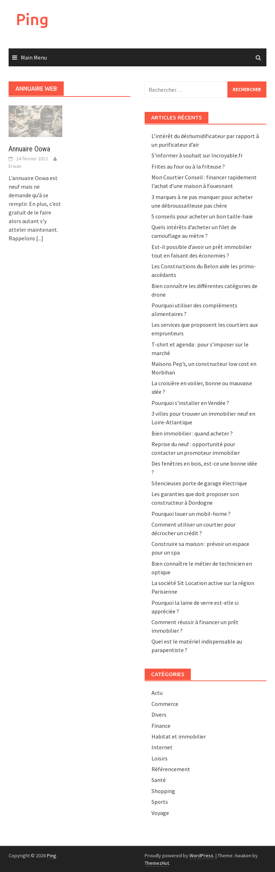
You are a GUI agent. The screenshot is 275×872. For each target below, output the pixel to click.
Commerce (164, 703)
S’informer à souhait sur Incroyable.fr (197, 155)
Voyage (160, 812)
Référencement (170, 769)
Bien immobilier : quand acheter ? (192, 433)
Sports (159, 801)
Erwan (15, 166)
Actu (157, 692)
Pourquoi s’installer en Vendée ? (190, 402)
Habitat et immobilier (178, 736)
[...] (39, 238)
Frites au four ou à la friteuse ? (188, 166)
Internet (162, 747)
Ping (32, 19)
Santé (158, 779)
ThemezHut (157, 863)
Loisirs (159, 758)
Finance (160, 725)
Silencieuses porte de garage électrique (199, 483)
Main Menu (34, 57)
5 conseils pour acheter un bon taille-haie (202, 216)
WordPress (201, 855)
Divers (159, 714)
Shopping (163, 791)
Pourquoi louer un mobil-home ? (191, 513)
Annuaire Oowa (29, 149)
